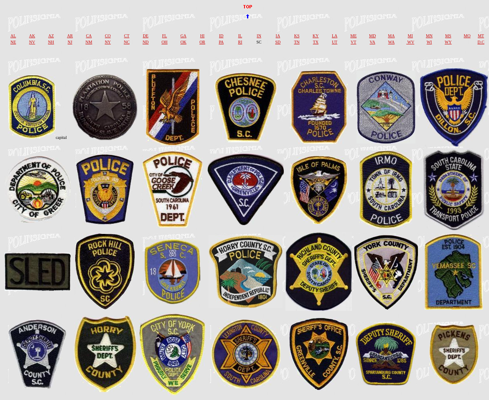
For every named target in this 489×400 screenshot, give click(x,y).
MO (467, 35)
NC (127, 42)
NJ (70, 42)
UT (334, 42)
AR (70, 35)
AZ (50, 35)
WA (391, 42)
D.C (480, 42)
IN (259, 35)
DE (145, 35)
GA (183, 35)
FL (164, 35)
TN (296, 42)
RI (240, 42)
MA (391, 35)
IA (278, 35)
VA (372, 42)
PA (221, 42)
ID (221, 35)
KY (315, 35)
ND (145, 42)
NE (13, 42)
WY (448, 42)
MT (481, 35)
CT (127, 35)
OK (183, 42)
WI (429, 42)
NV (32, 42)
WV (410, 42)
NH (51, 42)
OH (164, 42)
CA (89, 35)
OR (202, 42)
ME (353, 35)
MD (372, 35)
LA (334, 35)
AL (13, 35)
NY (108, 42)
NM (89, 42)
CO (108, 35)
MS (448, 35)
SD (277, 42)
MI (410, 35)
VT (353, 42)
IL (240, 35)
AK (32, 35)
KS (297, 35)
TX (315, 42)
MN (429, 35)
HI (202, 35)
